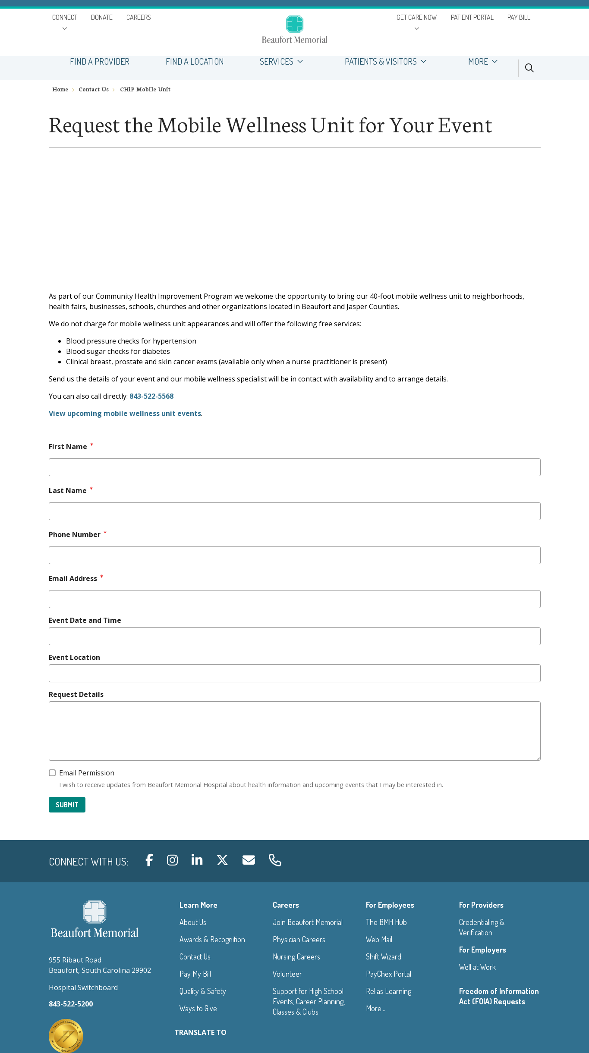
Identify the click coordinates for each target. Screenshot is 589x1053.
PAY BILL (518, 17)
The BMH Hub (386, 922)
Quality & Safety (203, 991)
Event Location (74, 657)
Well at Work (477, 967)
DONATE (102, 17)
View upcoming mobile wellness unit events (125, 413)
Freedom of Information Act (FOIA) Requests (499, 996)
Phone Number (75, 534)
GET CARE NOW (417, 17)
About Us (193, 922)
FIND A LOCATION (195, 61)
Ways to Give (198, 1008)
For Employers (482, 949)
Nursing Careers (296, 956)
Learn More (198, 904)
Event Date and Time (85, 620)
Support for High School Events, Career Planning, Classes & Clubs (309, 1001)
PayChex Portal (388, 973)
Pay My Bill (195, 973)
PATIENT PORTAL (472, 17)
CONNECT (64, 17)
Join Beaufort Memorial (308, 922)
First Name (68, 446)
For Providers (481, 904)
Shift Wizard (383, 956)
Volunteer (287, 973)
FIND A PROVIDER (100, 61)
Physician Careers (299, 939)
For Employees (390, 904)
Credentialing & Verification (481, 927)
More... (375, 1008)
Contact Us (195, 956)
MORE (485, 61)
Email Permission (86, 773)
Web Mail (379, 939)
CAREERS (138, 17)
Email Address (73, 578)
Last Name (68, 490)
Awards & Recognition (212, 939)
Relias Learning (388, 991)
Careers (286, 904)
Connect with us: (88, 861)
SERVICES (284, 61)
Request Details (76, 694)
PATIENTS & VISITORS (388, 61)
